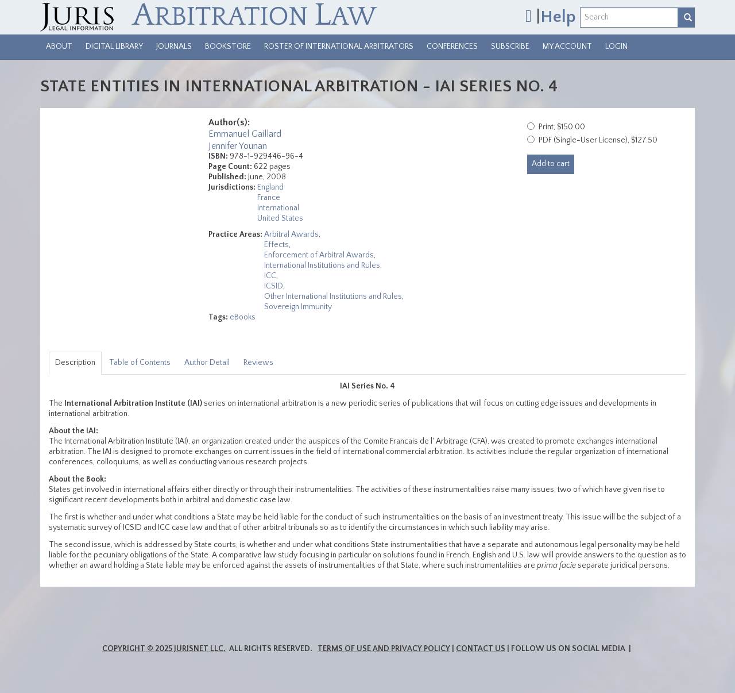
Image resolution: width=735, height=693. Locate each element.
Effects (276, 244)
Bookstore (228, 46)
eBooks (243, 317)
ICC (270, 275)
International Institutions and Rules (322, 265)
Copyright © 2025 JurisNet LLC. (164, 648)
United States (280, 218)
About (59, 46)
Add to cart (551, 163)
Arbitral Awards (291, 234)
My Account (567, 46)
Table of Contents (140, 362)
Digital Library (114, 46)
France (268, 197)
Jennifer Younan (237, 146)
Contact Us (480, 648)
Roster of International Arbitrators (338, 46)
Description (75, 362)
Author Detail (207, 362)
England (270, 187)
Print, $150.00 (562, 127)
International (278, 208)
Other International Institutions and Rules (333, 296)
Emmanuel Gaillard (244, 134)
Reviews (258, 362)
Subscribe (510, 46)
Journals (174, 46)
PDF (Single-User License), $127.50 (598, 140)
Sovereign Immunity (298, 306)
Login (616, 46)
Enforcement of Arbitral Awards (319, 255)
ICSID (273, 286)
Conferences (452, 46)
